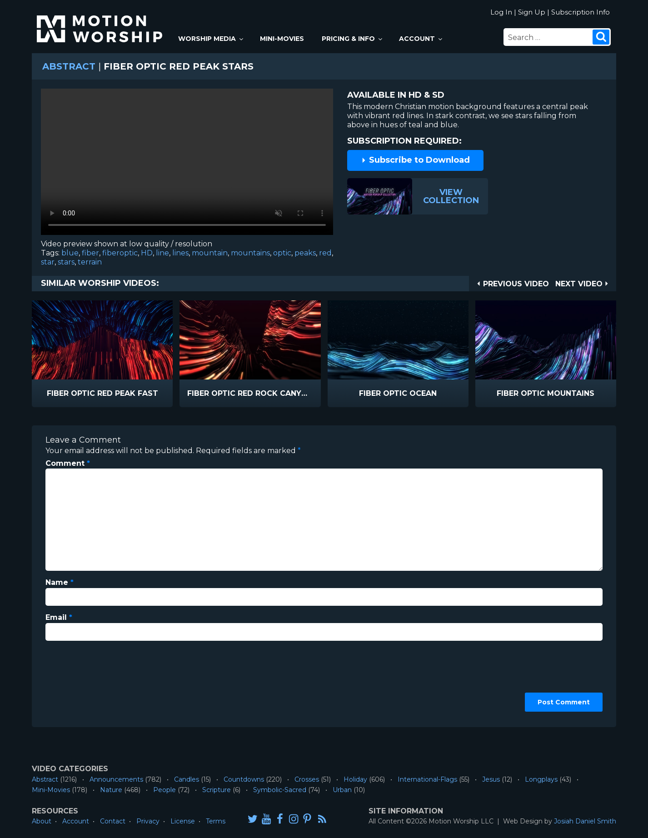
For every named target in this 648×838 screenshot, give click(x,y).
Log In (501, 12)
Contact (112, 821)
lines (180, 253)
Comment (67, 463)
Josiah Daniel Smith (585, 821)
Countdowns (244, 779)
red (325, 253)
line (162, 253)
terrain (90, 262)
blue (70, 253)
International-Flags (427, 779)
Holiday (355, 779)
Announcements (116, 779)
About (41, 821)
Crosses (306, 779)
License (182, 821)
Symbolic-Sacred (279, 790)
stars (66, 262)
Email (58, 617)
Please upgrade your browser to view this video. (187, 164)
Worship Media (211, 39)
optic (282, 253)
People (164, 790)
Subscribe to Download (415, 160)
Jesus (491, 779)
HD (147, 253)
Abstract (68, 66)
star (48, 262)
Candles (186, 779)
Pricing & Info (353, 39)
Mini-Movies (282, 39)
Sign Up (531, 12)
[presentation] (82, 680)
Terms (215, 821)
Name (59, 582)
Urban (342, 790)
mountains (250, 253)
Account (421, 39)
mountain (210, 253)
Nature (111, 790)
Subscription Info (580, 12)
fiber (90, 253)
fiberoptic (120, 253)
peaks (305, 253)
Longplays (541, 779)
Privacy (148, 821)
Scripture (216, 790)
